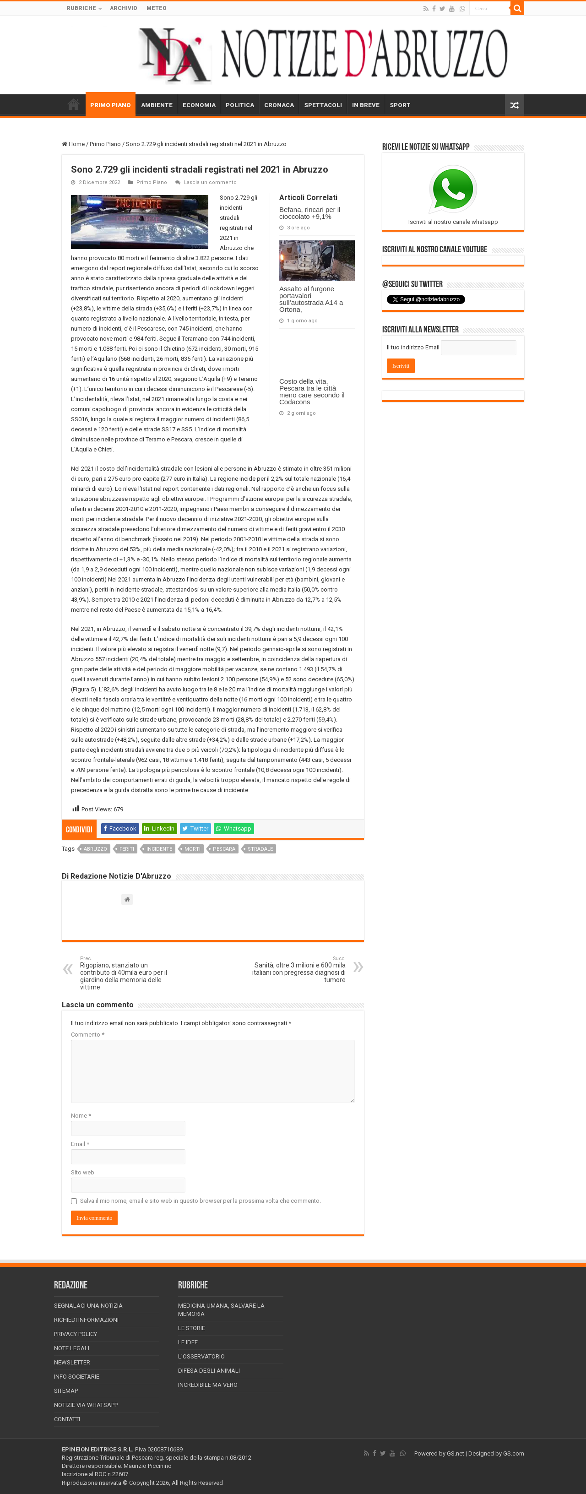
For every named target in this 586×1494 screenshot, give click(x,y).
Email (80, 1144)
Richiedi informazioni (86, 1319)
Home (73, 144)
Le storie (191, 1328)
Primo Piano (105, 144)
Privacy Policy (75, 1334)
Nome (81, 1115)
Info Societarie (76, 1376)
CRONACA (279, 105)
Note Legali (71, 1348)
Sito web (82, 1172)
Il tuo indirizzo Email (413, 347)
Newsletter (72, 1362)
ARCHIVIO (123, 8)
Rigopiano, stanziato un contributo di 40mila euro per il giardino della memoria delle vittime (127, 973)
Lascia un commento (210, 182)
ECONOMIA (199, 105)
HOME (74, 104)
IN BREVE (366, 105)
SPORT (400, 105)
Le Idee (188, 1342)
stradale (260, 849)
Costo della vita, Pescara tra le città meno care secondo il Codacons (312, 391)
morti (192, 849)
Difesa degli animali (209, 1370)
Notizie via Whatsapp (86, 1405)
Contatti (67, 1419)
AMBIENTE (157, 105)
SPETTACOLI (323, 105)
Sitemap (66, 1390)
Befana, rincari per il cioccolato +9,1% (309, 213)
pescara (224, 849)
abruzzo (95, 849)
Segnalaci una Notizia (88, 1305)
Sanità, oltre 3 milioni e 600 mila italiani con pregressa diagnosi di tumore (299, 969)
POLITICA (240, 105)
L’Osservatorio (201, 1356)
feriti (126, 849)
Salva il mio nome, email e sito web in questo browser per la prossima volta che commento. (200, 1200)
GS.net (455, 1453)
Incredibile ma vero (208, 1384)
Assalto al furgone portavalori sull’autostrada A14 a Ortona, (311, 299)
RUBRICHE (81, 8)
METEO (156, 8)
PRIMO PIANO (110, 105)
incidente (159, 849)
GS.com (513, 1453)
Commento (87, 1034)
